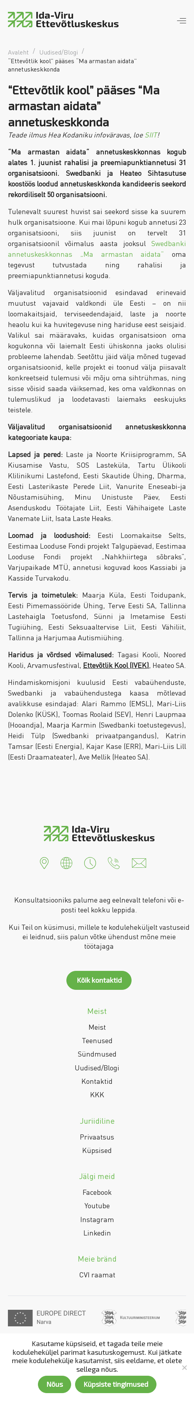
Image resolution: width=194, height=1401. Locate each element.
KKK (97, 1094)
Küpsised (97, 1150)
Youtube (97, 1205)
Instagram (97, 1219)
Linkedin (97, 1232)
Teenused (97, 1040)
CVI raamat (97, 1274)
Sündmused (97, 1053)
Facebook (97, 1192)
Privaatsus (97, 1136)
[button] (44, 862)
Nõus (54, 1384)
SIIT (151, 134)
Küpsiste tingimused (115, 1384)
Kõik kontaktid (99, 980)
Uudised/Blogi (97, 1067)
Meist (97, 1027)
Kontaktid (97, 1081)
